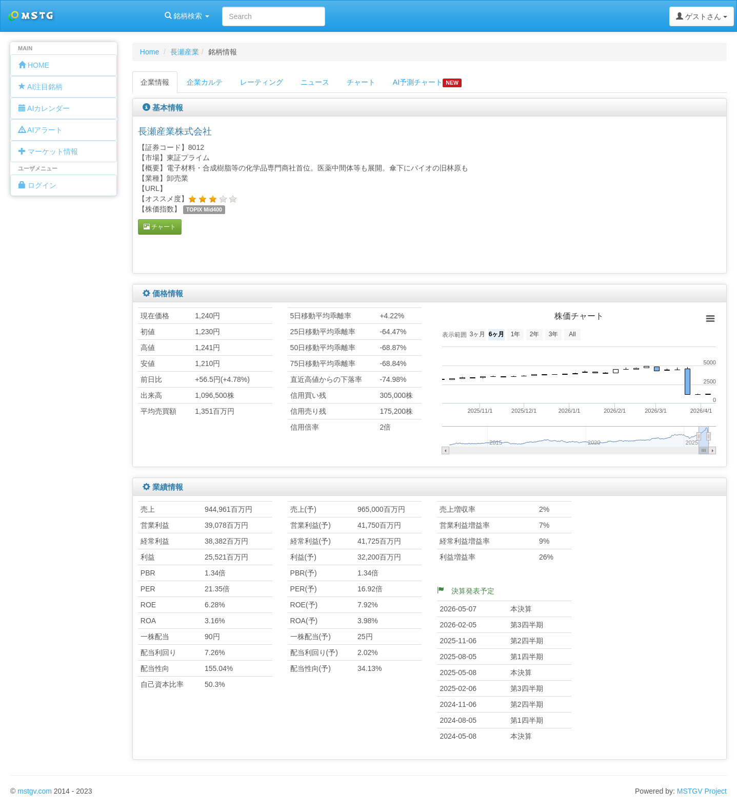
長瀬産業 (184, 52)
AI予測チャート (427, 82)
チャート (361, 82)
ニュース (315, 82)
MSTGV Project (702, 791)
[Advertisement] (623, 193)
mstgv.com (34, 791)
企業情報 (155, 82)
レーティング (261, 82)
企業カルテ (205, 82)
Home (149, 52)
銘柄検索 (132, 16)
